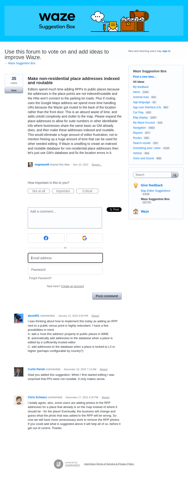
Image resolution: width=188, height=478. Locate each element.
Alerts (136, 92)
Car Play (138, 112)
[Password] (65, 270)
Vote (13, 90)
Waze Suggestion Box (150, 71)
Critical (90, 191)
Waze (145, 211)
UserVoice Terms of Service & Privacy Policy (109, 463)
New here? (65, 286)
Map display (140, 117)
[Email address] (65, 258)
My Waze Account (144, 122)
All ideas (138, 81)
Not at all (41, 191)
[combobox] (153, 174)
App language (141, 102)
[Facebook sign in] (46, 238)
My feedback (141, 87)
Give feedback (152, 185)
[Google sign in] (84, 238)
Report (95, 315)
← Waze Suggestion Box (20, 63)
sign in (166, 51)
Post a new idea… (145, 76)
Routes (137, 138)
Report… (97, 164)
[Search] (175, 175)
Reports (138, 132)
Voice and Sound (143, 158)
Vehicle (137, 153)
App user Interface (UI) (147, 107)
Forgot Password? (40, 278)
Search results (142, 143)
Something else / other (147, 148)
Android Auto (141, 97)
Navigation (139, 127)
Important (65, 191)
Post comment (107, 296)
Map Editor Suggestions (155, 190)
